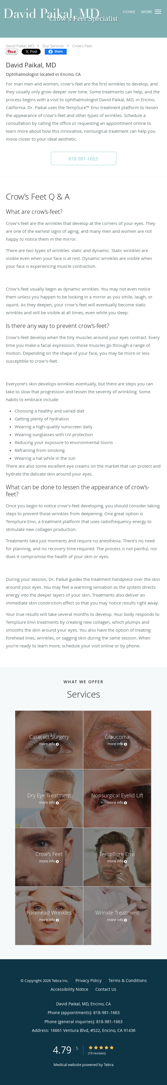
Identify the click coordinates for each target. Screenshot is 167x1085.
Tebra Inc (60, 980)
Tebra (108, 1064)
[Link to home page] (69, 14)
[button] (158, 12)
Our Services (53, 45)
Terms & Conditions (128, 980)
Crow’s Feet (82, 45)
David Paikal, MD (20, 45)
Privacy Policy (88, 980)
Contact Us (105, 989)
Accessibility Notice (69, 989)
